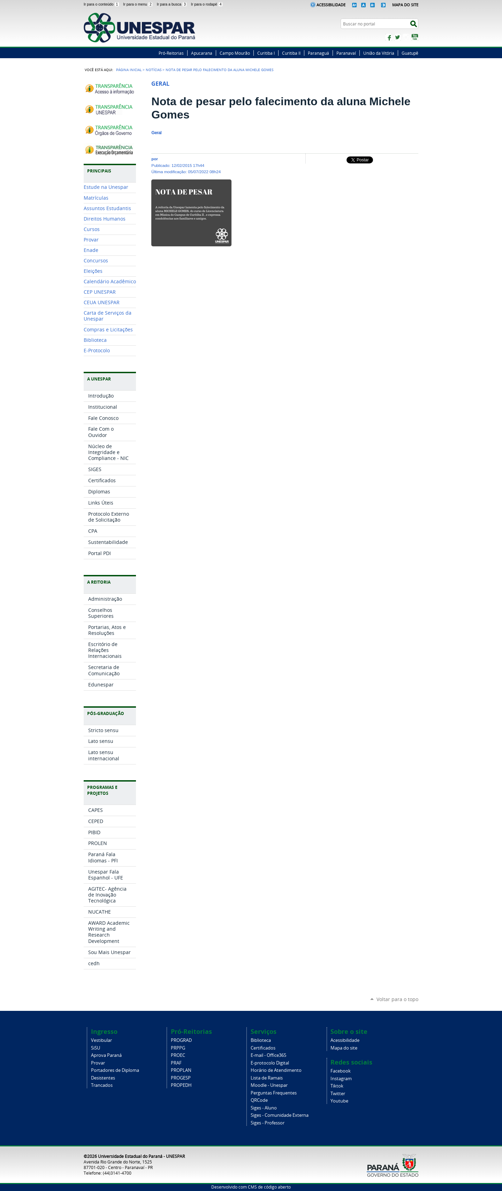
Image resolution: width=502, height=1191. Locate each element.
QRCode (259, 1100)
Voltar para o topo (397, 999)
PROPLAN (181, 1070)
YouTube (414, 37)
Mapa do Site (405, 4)
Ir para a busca (172, 4)
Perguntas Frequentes (274, 1093)
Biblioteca (261, 1040)
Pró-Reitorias (171, 53)
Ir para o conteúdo (102, 4)
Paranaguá (318, 53)
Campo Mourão (235, 53)
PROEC (178, 1055)
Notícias (153, 69)
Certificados (263, 1048)
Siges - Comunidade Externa (280, 1115)
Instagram (406, 37)
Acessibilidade (331, 4)
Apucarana (201, 53)
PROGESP (181, 1078)
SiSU (95, 1048)
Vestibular (101, 1040)
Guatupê (410, 53)
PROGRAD (181, 1040)
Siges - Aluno (264, 1108)
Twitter (397, 37)
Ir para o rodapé (207, 4)
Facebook (388, 37)
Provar (98, 1063)
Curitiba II (291, 53)
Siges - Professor (267, 1123)
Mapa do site (343, 1048)
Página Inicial (129, 69)
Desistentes (103, 1078)
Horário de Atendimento (276, 1070)
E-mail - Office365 (268, 1055)
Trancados (102, 1085)
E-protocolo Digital (270, 1063)
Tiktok (336, 1086)
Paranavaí (346, 53)
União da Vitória (378, 53)
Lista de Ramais (267, 1078)
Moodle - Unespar (269, 1085)
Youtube (339, 1101)
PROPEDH (181, 1085)
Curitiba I (266, 53)
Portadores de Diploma (115, 1070)
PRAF (176, 1063)
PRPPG (178, 1048)
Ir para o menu (138, 4)
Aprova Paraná (106, 1055)
